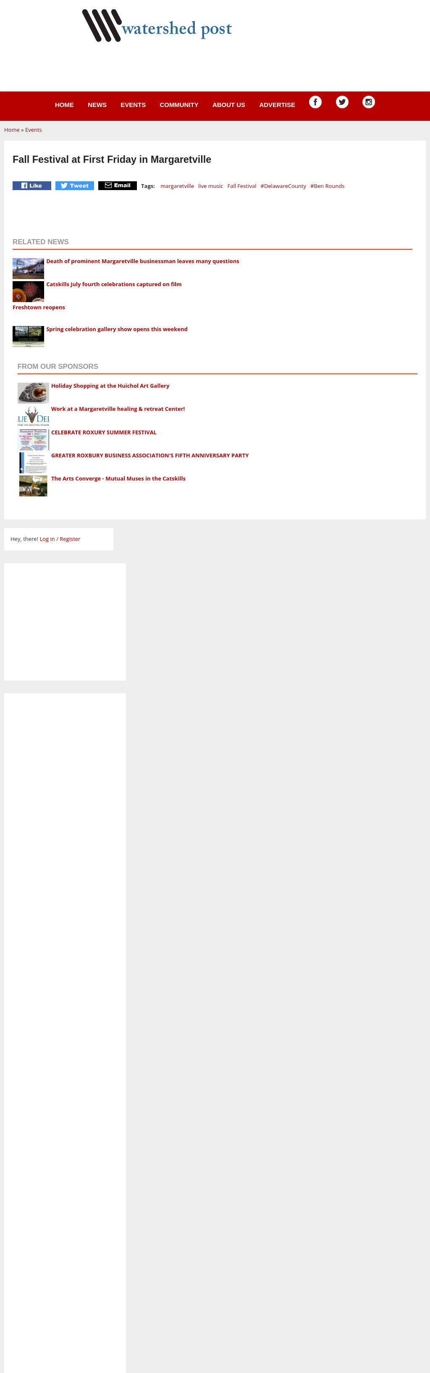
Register (70, 539)
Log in (47, 539)
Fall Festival (241, 186)
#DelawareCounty (283, 186)
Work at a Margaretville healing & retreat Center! (118, 408)
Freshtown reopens (39, 307)
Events (133, 104)
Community (179, 104)
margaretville (177, 186)
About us (228, 104)
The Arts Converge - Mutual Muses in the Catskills (118, 478)
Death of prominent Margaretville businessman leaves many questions (142, 261)
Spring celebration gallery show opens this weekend (116, 329)
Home (64, 104)
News (97, 104)
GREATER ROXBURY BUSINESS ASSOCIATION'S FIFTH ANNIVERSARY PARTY (150, 455)
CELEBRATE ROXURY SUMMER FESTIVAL (104, 432)
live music (210, 186)
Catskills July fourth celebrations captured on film (114, 284)
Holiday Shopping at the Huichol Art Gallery (110, 385)
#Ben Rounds (327, 186)
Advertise (277, 104)
